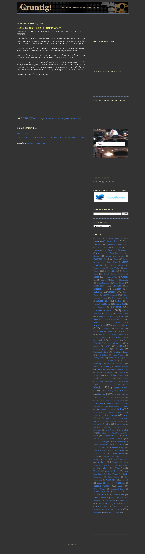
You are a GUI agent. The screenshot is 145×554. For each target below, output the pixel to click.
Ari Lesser (101, 253)
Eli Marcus (105, 304)
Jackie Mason (98, 331)
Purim (120, 409)
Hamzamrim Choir (116, 319)
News (101, 394)
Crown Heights (110, 295)
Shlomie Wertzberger (119, 442)
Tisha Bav (119, 468)
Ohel (103, 397)
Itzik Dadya (119, 328)
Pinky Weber (98, 403)
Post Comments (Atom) (36, 143)
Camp (96, 277)
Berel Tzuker (114, 268)
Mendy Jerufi (98, 358)
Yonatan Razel (103, 503)
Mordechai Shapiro (115, 375)
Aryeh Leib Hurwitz (115, 256)
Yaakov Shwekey (103, 483)
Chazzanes (98, 289)
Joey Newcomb (122, 331)
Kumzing (123, 334)
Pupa (111, 409)
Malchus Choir (49, 119)
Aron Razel (114, 253)
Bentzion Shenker (117, 265)
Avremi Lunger (36, 119)
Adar (98, 247)
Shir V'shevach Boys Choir (117, 430)
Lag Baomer (116, 337)
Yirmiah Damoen (122, 492)
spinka (108, 512)
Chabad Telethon (107, 280)
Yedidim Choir (101, 485)
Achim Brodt (123, 244)
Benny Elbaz (112, 262)
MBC (108, 346)
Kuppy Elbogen (99, 337)
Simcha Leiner (99, 453)
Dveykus (125, 298)
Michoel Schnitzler (101, 366)
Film (108, 313)
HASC (121, 316)
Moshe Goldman (122, 378)
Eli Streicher (98, 307)
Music (97, 387)
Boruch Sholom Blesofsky (114, 274)
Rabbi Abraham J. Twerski (103, 412)
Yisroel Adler (102, 495)
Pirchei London (113, 403)
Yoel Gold (124, 500)
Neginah (113, 391)
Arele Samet (108, 250)
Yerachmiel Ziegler (118, 489)
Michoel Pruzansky (115, 364)
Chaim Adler (123, 280)
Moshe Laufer (101, 381)
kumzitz (118, 509)
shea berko (97, 512)
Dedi (105, 298)
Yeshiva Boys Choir (101, 492)
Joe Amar (109, 331)
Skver (95, 456)
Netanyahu (124, 391)
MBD (119, 346)
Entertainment (102, 310)
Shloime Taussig (100, 441)
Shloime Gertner (114, 439)
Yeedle (120, 486)
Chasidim (117, 285)
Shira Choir (101, 433)
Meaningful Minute (100, 352)
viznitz (117, 512)
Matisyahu (119, 349)
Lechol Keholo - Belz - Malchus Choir (39, 27)
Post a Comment (23, 133)
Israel (125, 325)
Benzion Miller (99, 268)
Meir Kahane (103, 355)
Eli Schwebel (119, 304)
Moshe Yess (108, 384)
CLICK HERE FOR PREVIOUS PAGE (32, 138)
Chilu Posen (98, 292)
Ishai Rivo (116, 325)
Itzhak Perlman (106, 328)
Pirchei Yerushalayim (111, 406)
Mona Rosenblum (104, 372)
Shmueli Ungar (118, 447)
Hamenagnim (98, 319)
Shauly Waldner (114, 427)
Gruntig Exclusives (105, 316)
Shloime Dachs (110, 436)
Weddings (110, 479)
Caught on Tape (111, 277)
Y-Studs (125, 480)
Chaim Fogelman (103, 283)
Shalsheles (121, 424)
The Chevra (124, 465)
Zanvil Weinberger (78, 119)
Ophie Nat (108, 400)
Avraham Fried (100, 259)
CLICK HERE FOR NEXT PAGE (73, 138)
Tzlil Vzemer (113, 474)
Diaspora (115, 298)
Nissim (117, 395)
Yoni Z (115, 506)
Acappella (26, 119)
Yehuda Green (99, 489)
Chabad (124, 277)
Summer (115, 462)
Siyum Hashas (118, 453)
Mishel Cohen (123, 369)
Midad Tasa (101, 369)
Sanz (122, 421)
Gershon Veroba (122, 313)
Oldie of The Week (117, 397)
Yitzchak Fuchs (99, 498)
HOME (54, 138)
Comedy (111, 291)
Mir (112, 369)
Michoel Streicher (121, 367)
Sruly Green (124, 459)
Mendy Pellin (113, 358)
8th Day (96, 238)
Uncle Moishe (113, 477)
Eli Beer (118, 301)
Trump (116, 471)
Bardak (116, 259)
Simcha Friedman (100, 450)
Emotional (116, 306)
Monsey (96, 375)
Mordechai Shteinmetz (102, 378)
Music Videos (121, 387)
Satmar (96, 424)
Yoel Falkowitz (110, 501)
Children (117, 289)
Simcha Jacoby (118, 450)
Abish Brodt (110, 244)
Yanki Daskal (120, 483)
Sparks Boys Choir (111, 456)
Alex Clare (118, 247)
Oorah (95, 400)
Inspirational (99, 325)
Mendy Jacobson (118, 355)
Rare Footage (111, 415)
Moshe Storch (115, 381)
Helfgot (96, 322)
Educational (101, 301)
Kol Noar (113, 334)
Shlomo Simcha (99, 447)
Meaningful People (120, 352)
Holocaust (117, 322)
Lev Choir (114, 340)
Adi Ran (107, 247)
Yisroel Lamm (118, 495)
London (96, 346)
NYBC (103, 391)
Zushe (107, 509)
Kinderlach (101, 334)
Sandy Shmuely (111, 421)
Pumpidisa (102, 409)
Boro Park (110, 271)
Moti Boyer (122, 384)
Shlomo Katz (118, 444)
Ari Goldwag (123, 250)
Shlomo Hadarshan (100, 445)
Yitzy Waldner (115, 498)
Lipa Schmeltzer (115, 343)
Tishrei (96, 471)
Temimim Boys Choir (110, 465)
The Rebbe (102, 468)
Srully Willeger (109, 459)
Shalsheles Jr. (98, 427)
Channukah (98, 285)
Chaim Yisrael (118, 283)
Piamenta (120, 400)
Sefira (67, 119)
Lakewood (97, 340)
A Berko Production (114, 238)
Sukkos (101, 462)
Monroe (122, 372)
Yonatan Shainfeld (121, 503)
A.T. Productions (110, 241)
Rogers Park (110, 418)
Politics (125, 406)
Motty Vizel (60, 119)
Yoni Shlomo (103, 506)
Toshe (107, 471)
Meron (110, 361)
